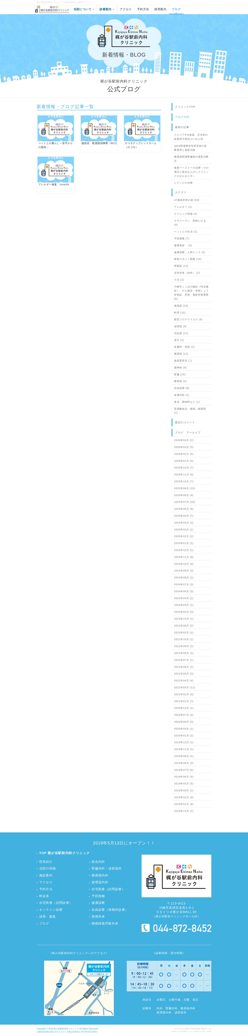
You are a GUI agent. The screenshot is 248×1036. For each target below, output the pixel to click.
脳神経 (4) (180, 367)
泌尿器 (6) (180, 326)
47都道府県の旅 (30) (186, 200)
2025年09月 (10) (184, 488)
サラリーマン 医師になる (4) (190, 222)
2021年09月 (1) (184, 646)
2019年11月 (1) (184, 749)
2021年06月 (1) (184, 667)
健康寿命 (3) (183, 245)
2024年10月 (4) (184, 564)
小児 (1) (179, 279)
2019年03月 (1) (184, 790)
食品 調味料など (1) (187, 401)
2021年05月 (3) (184, 673)
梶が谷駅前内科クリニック (66, 1029)
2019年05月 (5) (184, 783)
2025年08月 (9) (184, 495)
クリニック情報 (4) (185, 213)
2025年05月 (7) (184, 515)
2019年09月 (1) (184, 756)
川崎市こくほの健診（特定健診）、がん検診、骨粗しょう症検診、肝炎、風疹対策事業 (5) (191, 292)
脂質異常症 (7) (183, 360)
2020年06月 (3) (184, 721)
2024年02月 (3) (184, 611)
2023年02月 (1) (184, 632)
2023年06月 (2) (184, 625)
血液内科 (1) (181, 395)
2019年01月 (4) (184, 804)
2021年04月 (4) (184, 680)
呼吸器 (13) (181, 266)
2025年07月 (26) (184, 502)
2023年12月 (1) (184, 618)
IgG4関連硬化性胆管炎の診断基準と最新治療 (190, 147)
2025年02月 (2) (184, 536)
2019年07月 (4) (184, 770)
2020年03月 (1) (184, 728)
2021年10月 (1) (184, 639)
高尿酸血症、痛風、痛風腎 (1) (190, 410)
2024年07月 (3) (184, 584)
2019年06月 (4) (184, 776)
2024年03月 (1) (184, 605)
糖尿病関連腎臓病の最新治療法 (191, 158)
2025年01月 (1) (184, 543)
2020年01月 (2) (184, 735)
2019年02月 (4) (184, 797)
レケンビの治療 (183, 182)
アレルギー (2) (183, 207)
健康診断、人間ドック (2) (189, 252)
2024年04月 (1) (184, 598)
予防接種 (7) (181, 238)
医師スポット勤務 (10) (188, 259)
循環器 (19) (181, 305)
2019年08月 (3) (184, 763)
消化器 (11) (181, 333)
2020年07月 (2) (184, 715)
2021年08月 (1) (184, 653)
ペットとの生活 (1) (185, 231)
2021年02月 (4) (184, 694)
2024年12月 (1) (184, 550)
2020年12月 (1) (184, 708)
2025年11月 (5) (184, 474)
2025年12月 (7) (184, 467)
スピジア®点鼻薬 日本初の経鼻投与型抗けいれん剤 (191, 136)
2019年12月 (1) (184, 742)
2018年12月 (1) (184, 811)
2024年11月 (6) (184, 557)
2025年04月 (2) (184, 522)
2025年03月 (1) (184, 529)
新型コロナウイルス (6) (188, 319)
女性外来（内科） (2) (187, 272)
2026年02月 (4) (184, 454)
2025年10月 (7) (184, 481)
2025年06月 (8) (184, 508)
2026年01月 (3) (184, 461)
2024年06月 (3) (184, 591)
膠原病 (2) (180, 381)
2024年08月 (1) (184, 577)
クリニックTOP (185, 106)
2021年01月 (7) (184, 701)
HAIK (209, 1031)
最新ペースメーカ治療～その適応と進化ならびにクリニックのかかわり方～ (191, 171)
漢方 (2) (179, 340)
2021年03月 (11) (184, 687)
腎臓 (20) (180, 374)
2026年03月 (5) (184, 447)
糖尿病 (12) (181, 353)
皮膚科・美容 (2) (184, 346)
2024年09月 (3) (184, 570)
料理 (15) (180, 312)
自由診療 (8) (181, 388)
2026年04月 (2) (184, 440)
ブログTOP (182, 116)
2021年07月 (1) (184, 660)
